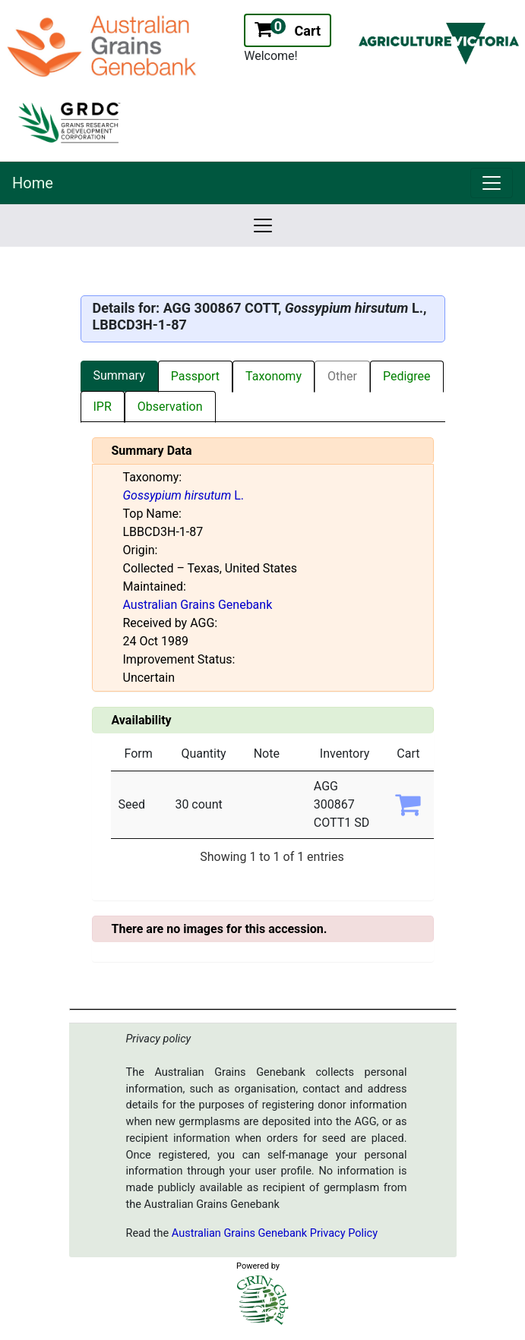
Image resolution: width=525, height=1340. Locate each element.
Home (32, 183)
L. (184, 495)
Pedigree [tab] (407, 376)
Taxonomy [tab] (273, 376)
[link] (491, 183)
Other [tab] (342, 376)
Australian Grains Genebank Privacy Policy (275, 1233)
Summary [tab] (119, 375)
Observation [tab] (170, 406)
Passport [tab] (195, 376)
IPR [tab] (102, 406)
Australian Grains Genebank (198, 604)
